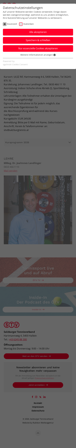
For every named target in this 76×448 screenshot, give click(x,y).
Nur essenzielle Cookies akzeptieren (38, 48)
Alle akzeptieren (38, 32)
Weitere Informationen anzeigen (38, 54)
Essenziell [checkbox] (12, 24)
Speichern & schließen (38, 40)
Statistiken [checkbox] (28, 24)
